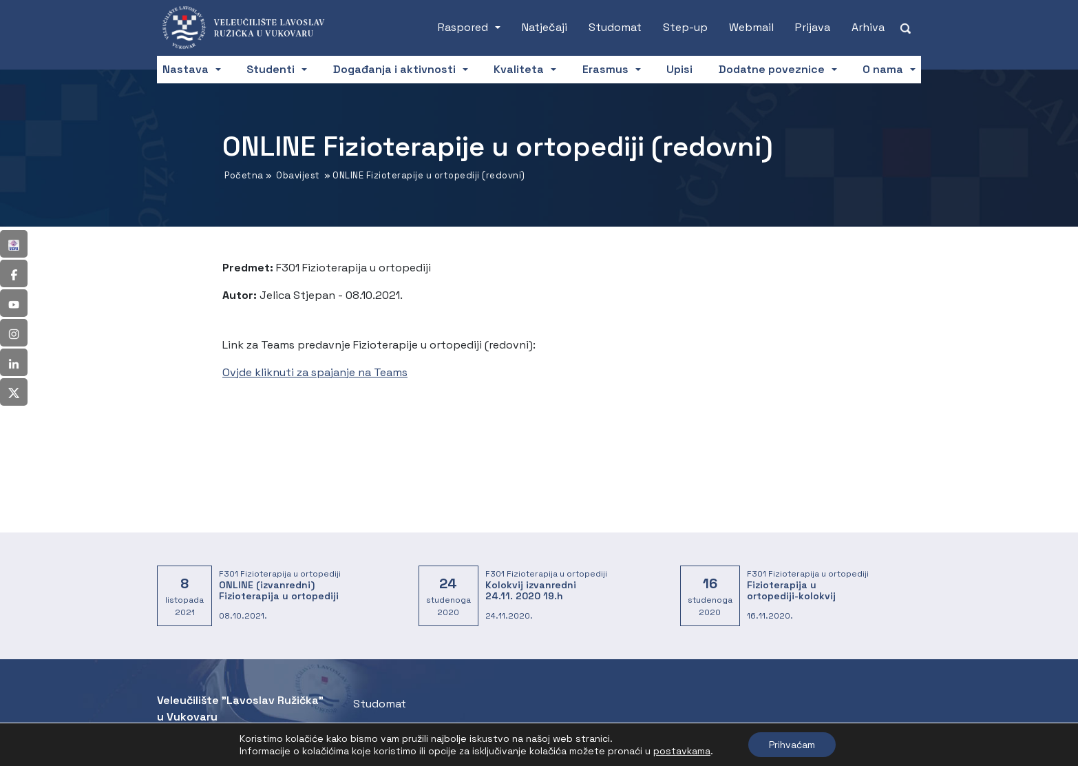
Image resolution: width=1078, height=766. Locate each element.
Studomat (615, 27)
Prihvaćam (792, 744)
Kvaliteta (519, 69)
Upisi (679, 69)
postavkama (681, 751)
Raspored (463, 27)
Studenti (270, 69)
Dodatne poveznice (772, 69)
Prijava (812, 27)
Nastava (185, 69)
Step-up (685, 27)
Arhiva (868, 27)
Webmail (751, 27)
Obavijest (298, 175)
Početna (244, 175)
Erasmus (605, 69)
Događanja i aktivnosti (394, 69)
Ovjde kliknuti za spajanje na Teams (315, 372)
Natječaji (544, 27)
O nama (883, 69)
